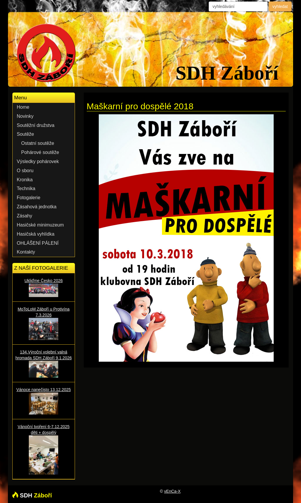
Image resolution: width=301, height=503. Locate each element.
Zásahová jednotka (36, 206)
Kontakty (26, 251)
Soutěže (25, 134)
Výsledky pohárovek (38, 161)
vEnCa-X (172, 491)
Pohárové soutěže (40, 152)
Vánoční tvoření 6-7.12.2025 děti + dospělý (43, 449)
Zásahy (24, 215)
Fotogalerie (28, 197)
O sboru (25, 170)
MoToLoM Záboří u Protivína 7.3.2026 (43, 323)
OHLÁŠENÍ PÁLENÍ (37, 243)
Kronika (25, 179)
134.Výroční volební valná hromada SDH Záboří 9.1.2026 (43, 363)
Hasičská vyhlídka (35, 234)
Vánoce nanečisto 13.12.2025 (43, 401)
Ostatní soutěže (37, 143)
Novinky (25, 116)
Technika (26, 188)
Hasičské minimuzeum (40, 224)
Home (23, 107)
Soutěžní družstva (35, 125)
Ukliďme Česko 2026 (43, 287)
